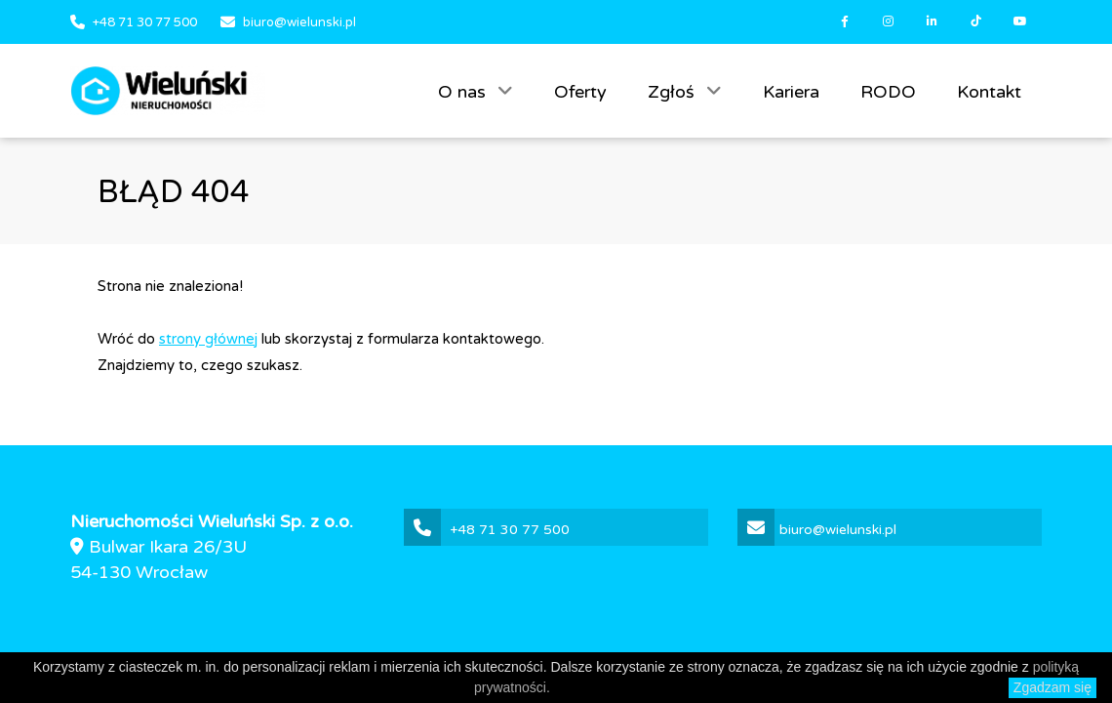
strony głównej (208, 339)
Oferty (580, 92)
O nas (464, 92)
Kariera (791, 92)
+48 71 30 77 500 (145, 22)
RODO (888, 92)
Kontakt (989, 92)
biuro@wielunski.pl (299, 22)
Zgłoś (673, 92)
